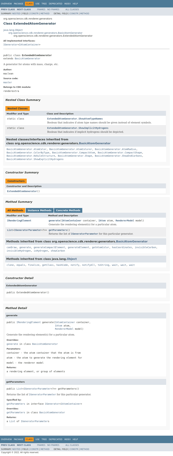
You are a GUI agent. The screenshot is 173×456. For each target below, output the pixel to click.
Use (37, 4)
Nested (16, 13)
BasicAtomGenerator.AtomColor (26, 149)
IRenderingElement (19, 220)
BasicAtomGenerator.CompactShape (120, 152)
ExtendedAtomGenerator (22, 191)
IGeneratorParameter (27, 230)
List (10, 230)
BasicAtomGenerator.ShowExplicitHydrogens (35, 159)
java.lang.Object (13, 30)
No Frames (53, 9)
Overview (6, 4)
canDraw (12, 247)
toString (103, 265)
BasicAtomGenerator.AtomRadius (115, 149)
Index (67, 4)
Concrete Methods (68, 210)
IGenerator (10, 44)
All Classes (72, 9)
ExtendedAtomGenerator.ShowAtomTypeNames (75, 118)
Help (75, 4)
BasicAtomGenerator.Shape (75, 155)
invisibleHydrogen (19, 250)
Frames (41, 9)
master (7, 82)
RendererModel (125, 220)
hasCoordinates (122, 247)
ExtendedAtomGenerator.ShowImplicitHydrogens (77, 128)
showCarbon (58, 250)
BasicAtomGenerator (27, 58)
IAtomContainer (29, 44)
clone (10, 265)
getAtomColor (100, 247)
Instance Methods (39, 210)
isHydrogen (41, 250)
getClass (48, 265)
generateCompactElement (49, 247)
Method (45, 13)
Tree (44, 4)
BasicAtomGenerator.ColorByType (28, 152)
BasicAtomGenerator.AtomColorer (70, 149)
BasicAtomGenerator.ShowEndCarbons (118, 155)
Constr (34, 13)
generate (54, 220)
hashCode (62, 265)
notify (75, 265)
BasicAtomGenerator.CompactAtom (73, 152)
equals (21, 265)
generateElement (78, 247)
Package (18, 4)
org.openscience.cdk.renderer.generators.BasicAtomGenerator (45, 33)
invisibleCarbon (145, 247)
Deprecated (55, 4)
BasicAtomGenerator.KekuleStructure (31, 155)
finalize (33, 265)
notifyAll (88, 265)
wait (115, 265)
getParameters (58, 230)
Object (72, 259)
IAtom (102, 220)
